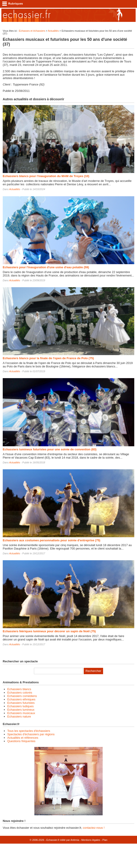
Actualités (53, 30)
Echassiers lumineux (20, 709)
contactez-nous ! (93, 827)
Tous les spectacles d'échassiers (28, 731)
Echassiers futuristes (21, 703)
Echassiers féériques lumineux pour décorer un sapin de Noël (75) (49, 631)
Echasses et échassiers (32, 30)
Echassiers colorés (19, 692)
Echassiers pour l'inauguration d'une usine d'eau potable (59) (46, 267)
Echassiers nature (19, 716)
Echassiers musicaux (21, 713)
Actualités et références (22, 737)
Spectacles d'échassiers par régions (31, 734)
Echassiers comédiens (22, 696)
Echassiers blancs (19, 689)
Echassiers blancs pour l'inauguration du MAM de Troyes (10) (46, 176)
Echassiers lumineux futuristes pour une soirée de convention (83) (49, 449)
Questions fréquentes (21, 741)
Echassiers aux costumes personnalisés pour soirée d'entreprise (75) (51, 540)
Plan (104, 840)
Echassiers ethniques (21, 699)
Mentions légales (90, 840)
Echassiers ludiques (20, 706)
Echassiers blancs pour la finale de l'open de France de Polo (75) (48, 358)
